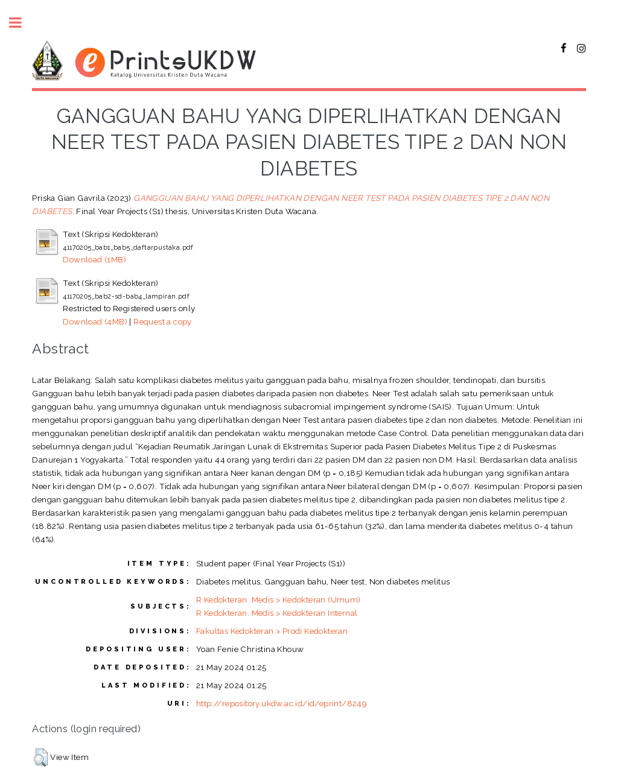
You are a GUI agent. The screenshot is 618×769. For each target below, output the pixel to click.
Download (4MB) (95, 321)
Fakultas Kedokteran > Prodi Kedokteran (272, 631)
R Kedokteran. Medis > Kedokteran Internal (276, 613)
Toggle (21, 22)
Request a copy (162, 321)
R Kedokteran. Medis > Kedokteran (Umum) (278, 599)
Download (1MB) (94, 259)
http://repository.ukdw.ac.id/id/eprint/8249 (281, 703)
